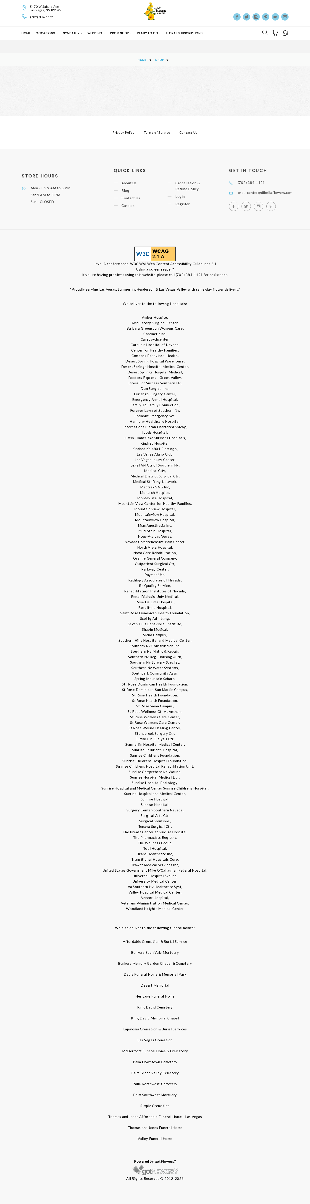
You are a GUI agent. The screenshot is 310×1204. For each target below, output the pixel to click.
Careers (133, 205)
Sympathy (71, 33)
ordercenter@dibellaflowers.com (272, 192)
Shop (159, 60)
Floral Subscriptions (184, 33)
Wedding (95, 33)
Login (186, 196)
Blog (131, 190)
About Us (134, 183)
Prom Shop (120, 33)
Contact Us (188, 132)
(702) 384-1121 (42, 17)
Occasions (46, 33)
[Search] (265, 32)
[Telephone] (24, 16)
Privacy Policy (123, 132)
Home (26, 33)
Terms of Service (157, 132)
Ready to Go (148, 33)
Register (188, 204)
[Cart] (276, 33)
